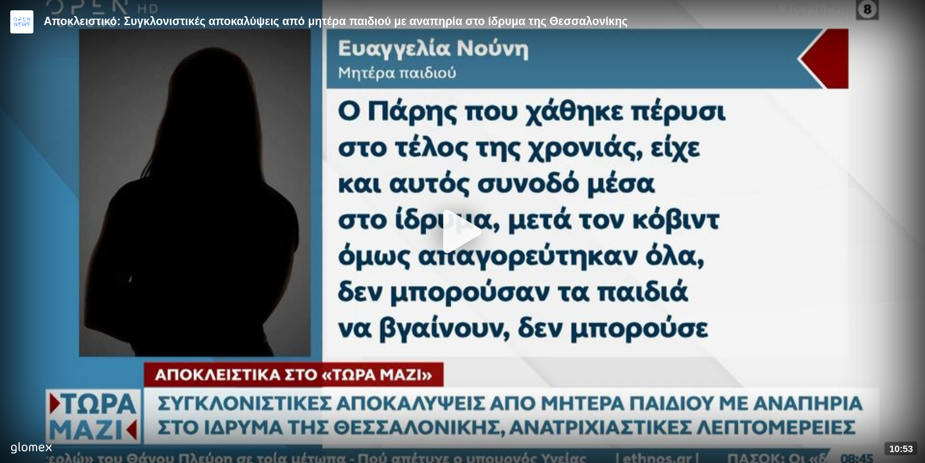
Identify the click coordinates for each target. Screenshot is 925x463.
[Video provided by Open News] (21, 21)
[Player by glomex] (31, 449)
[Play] (462, 231)
